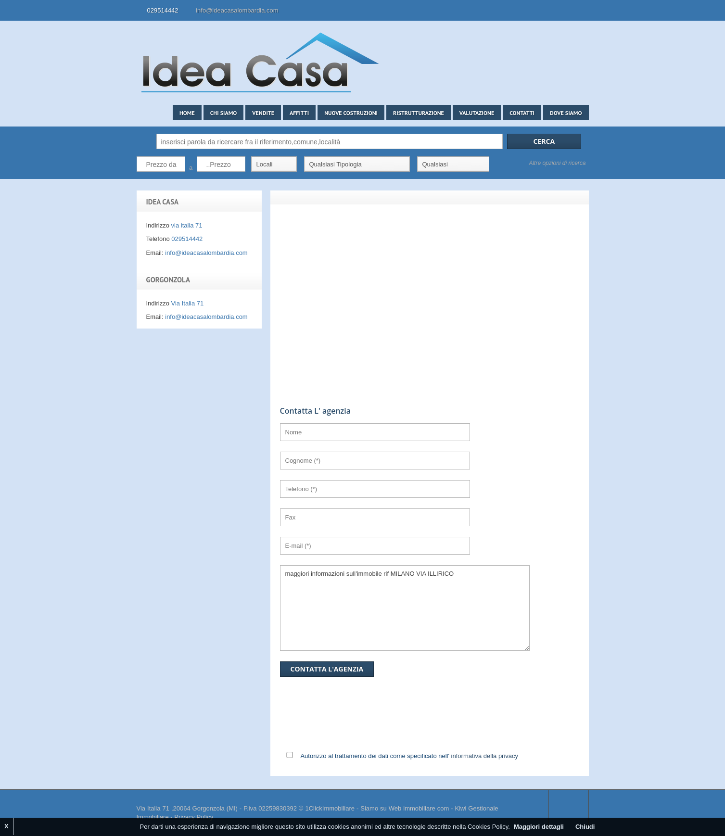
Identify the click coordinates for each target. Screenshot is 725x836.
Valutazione (476, 112)
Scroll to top (568, 808)
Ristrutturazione (418, 112)
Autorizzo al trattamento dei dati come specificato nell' (409, 756)
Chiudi (585, 826)
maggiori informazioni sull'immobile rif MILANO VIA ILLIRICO (405, 608)
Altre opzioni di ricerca (557, 163)
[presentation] (482, 673)
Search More (578, 184)
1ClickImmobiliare (330, 808)
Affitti (299, 112)
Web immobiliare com (419, 808)
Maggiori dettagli (539, 826)
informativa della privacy (484, 756)
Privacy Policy (193, 817)
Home (187, 112)
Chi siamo (223, 112)
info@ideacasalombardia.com (237, 10)
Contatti (521, 112)
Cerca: (144, 141)
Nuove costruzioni (351, 112)
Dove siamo (566, 112)
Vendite (263, 112)
